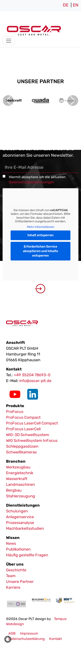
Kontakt (55, 639)
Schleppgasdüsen (22, 446)
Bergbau (14, 490)
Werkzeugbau (18, 467)
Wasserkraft (16, 478)
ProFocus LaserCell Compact (32, 423)
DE (65, 5)
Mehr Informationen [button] (40, 227)
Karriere (13, 587)
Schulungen (17, 511)
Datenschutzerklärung (26, 639)
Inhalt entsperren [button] (40, 235)
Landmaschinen (20, 484)
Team (11, 575)
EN (75, 5)
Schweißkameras (21, 452)
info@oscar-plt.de (35, 380)
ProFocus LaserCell (23, 429)
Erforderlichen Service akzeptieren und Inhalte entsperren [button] (40, 251)
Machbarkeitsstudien (25, 528)
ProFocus (14, 411)
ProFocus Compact (23, 417)
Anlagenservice (20, 517)
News (11, 543)
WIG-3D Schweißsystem (27, 434)
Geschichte (16, 570)
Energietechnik (19, 473)
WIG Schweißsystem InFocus (31, 440)
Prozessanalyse (20, 522)
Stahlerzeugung (20, 496)
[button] (8, 639)
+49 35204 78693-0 (32, 375)
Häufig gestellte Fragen (27, 555)
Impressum (29, 633)
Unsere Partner (20, 581)
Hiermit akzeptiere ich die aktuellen (37, 179)
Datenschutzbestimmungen (31, 182)
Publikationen (18, 549)
